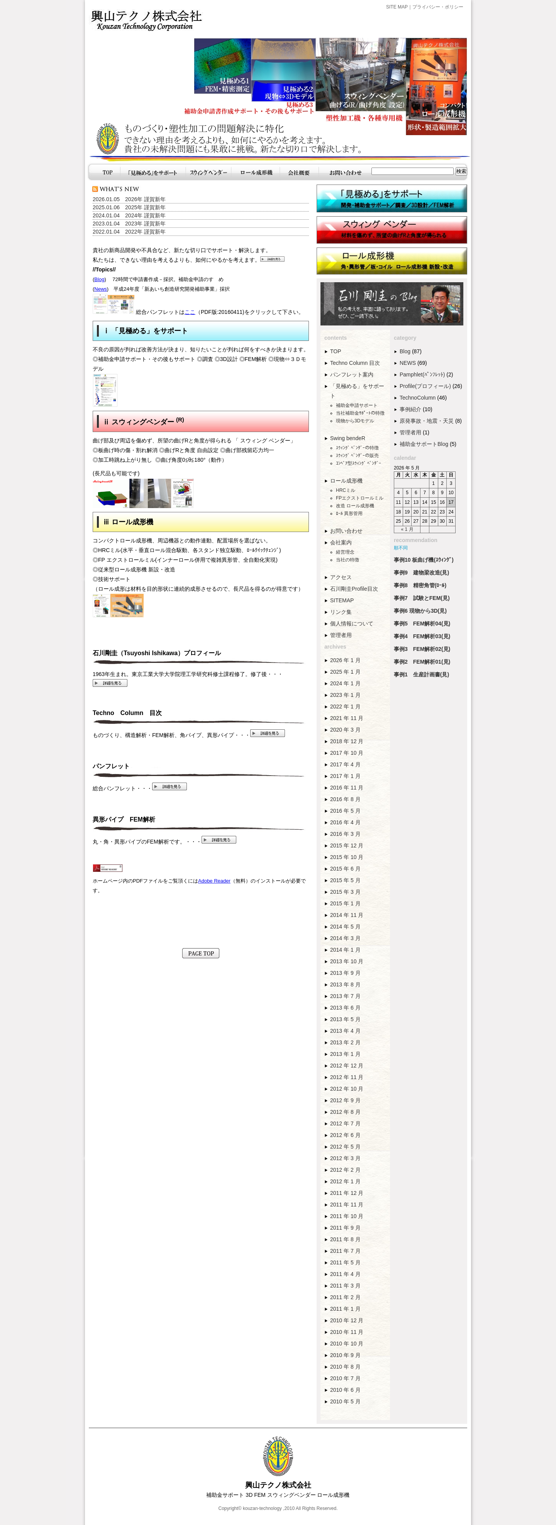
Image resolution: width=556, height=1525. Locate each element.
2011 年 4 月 (345, 1274)
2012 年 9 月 (345, 1100)
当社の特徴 (347, 560)
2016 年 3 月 (345, 834)
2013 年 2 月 (345, 1042)
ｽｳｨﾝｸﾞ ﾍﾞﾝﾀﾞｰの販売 (357, 455)
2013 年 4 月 (345, 1031)
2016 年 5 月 (345, 811)
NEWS (408, 363)
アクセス (341, 577)
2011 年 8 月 (345, 1239)
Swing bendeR (347, 438)
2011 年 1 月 (345, 1309)
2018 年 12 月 (346, 741)
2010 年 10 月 (346, 1343)
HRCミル (345, 490)
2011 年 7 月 (345, 1251)
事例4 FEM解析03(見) (422, 636)
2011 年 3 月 (345, 1286)
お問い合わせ (346, 531)
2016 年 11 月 (346, 788)
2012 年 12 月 (346, 1065)
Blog (99, 279)
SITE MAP (397, 7)
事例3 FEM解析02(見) (422, 649)
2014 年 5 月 (345, 926)
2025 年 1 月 (345, 672)
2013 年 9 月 (345, 973)
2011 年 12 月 (346, 1193)
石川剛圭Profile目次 (354, 589)
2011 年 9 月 (345, 1228)
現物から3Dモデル (355, 421)
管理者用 (341, 635)
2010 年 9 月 (345, 1355)
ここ (190, 312)
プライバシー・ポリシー (437, 7)
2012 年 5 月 (345, 1147)
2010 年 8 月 (345, 1367)
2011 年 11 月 (346, 1204)
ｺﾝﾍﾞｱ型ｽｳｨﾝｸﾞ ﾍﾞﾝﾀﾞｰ (358, 463)
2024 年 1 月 (345, 683)
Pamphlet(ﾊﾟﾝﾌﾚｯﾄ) (422, 374)
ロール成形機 (346, 481)
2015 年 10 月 (346, 857)
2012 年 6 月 (345, 1135)
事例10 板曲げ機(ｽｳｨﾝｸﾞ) (424, 560)
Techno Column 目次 (355, 363)
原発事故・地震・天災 (427, 421)
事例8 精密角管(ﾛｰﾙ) (420, 585)
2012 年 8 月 (345, 1112)
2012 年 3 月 (345, 1158)
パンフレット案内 (351, 374)
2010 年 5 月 (345, 1401)
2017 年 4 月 (345, 764)
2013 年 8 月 (345, 984)
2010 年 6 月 (345, 1390)
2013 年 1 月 (345, 1054)
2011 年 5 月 (345, 1262)
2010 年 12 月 (346, 1320)
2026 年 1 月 (345, 660)
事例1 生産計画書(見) (421, 674)
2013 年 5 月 (345, 1019)
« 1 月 (407, 529)
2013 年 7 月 (345, 996)
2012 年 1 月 (345, 1181)
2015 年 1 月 (345, 903)
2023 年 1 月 (345, 695)
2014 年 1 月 (345, 950)
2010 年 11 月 (346, 1332)
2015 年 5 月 (345, 880)
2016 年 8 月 (345, 799)
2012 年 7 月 (345, 1123)
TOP (335, 351)
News (100, 289)
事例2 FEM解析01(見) (422, 662)
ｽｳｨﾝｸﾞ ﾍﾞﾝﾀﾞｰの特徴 (357, 448)
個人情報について (351, 623)
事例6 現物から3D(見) (420, 611)
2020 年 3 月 (345, 730)
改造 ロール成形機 (355, 505)
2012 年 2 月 (345, 1170)
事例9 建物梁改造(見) (421, 572)
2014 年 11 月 (346, 915)
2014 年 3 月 (345, 938)
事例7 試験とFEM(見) (422, 598)
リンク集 (341, 612)
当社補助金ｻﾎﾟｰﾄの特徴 (360, 413)
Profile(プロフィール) (425, 386)
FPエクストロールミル (359, 498)
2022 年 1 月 (345, 706)
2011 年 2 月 (345, 1297)
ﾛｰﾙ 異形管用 (349, 513)
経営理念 (345, 552)
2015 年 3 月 (345, 892)
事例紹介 (410, 409)
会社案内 (341, 542)
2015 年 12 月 (346, 845)
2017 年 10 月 (346, 753)
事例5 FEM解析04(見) (422, 623)
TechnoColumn (418, 398)
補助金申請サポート (357, 405)
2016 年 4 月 (345, 822)
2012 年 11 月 (346, 1077)
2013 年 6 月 (345, 1008)
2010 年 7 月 (345, 1378)
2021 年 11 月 (346, 718)
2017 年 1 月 (345, 776)
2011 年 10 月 (346, 1216)
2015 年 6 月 (345, 869)
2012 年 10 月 (346, 1089)
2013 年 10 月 (346, 961)
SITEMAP (342, 600)
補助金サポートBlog (424, 444)
